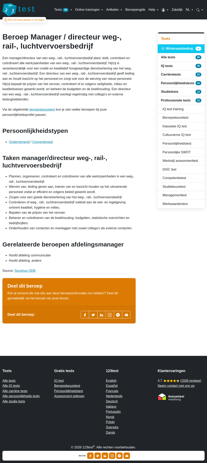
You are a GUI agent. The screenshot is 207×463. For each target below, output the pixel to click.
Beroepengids (135, 9)
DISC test (169, 169)
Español (112, 385)
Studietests (181, 92)
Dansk (110, 432)
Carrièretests (181, 75)
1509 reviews (190, 380)
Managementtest (175, 195)
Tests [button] (62, 10)
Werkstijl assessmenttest (180, 160)
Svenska (112, 427)
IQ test (59, 380)
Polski (110, 422)
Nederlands (114, 396)
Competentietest (174, 178)
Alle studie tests (13, 401)
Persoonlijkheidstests (181, 83)
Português (113, 411)
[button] (165, 9)
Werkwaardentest (175, 204)
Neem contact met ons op (176, 385)
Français (112, 391)
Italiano (111, 406)
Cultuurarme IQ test (177, 135)
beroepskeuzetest (42, 109)
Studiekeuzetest (174, 186)
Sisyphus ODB (25, 270)
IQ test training (173, 109)
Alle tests (181, 57)
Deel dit (82, 456)
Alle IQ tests (11, 385)
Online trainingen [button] (87, 9)
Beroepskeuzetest (175, 117)
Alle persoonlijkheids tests (21, 396)
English (111, 380)
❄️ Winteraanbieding (181, 49)
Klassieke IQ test (175, 126)
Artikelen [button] (113, 9)
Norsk (110, 417)
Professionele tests (181, 100)
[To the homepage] (18, 10)
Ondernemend (19, 142)
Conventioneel (42, 142)
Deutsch (112, 401)
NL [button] (188, 9)
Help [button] (152, 9)
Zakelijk (177, 9)
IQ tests (181, 66)
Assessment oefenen (69, 396)
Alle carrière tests (14, 391)
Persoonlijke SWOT (177, 152)
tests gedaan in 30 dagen (24, 19)
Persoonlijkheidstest (177, 143)
